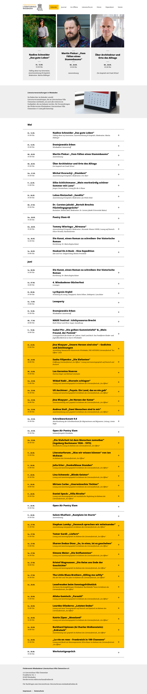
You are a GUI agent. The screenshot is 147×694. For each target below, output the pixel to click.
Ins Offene (74, 7)
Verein (120, 7)
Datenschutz (39, 691)
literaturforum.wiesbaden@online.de (63, 684)
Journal (63, 7)
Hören (99, 7)
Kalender (54, 7)
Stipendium (110, 7)
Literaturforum (87, 7)
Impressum (27, 691)
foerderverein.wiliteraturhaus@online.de (38, 679)
